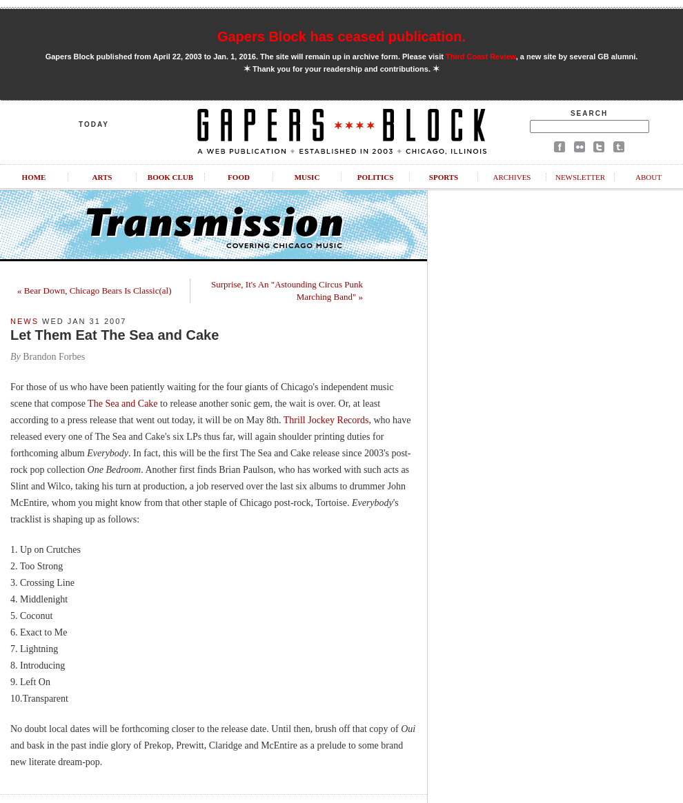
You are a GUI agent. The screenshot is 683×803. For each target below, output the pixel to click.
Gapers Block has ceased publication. (341, 36)
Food (239, 177)
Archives (512, 177)
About (648, 177)
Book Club (170, 177)
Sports (443, 177)
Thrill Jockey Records (326, 420)
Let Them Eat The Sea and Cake (114, 335)
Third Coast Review (481, 56)
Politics (375, 177)
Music (307, 177)
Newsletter (580, 177)
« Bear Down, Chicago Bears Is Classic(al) (94, 290)
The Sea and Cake (122, 403)
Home (34, 177)
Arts (102, 177)
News (24, 321)
